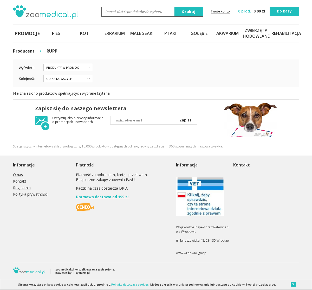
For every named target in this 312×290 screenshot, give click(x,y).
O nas (18, 175)
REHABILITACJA (284, 33)
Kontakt (19, 181)
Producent (24, 51)
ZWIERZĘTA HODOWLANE (256, 33)
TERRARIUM (113, 33)
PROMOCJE (27, 33)
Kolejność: (27, 78)
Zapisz (185, 120)
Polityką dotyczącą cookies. (130, 284)
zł (252, 11)
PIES (56, 33)
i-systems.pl (82, 272)
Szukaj (189, 11)
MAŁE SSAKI (141, 33)
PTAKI (170, 33)
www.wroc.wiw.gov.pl (191, 253)
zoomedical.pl (64, 269)
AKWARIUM (227, 33)
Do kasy (284, 11)
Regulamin (22, 188)
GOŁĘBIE (199, 33)
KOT (84, 33)
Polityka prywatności (30, 194)
